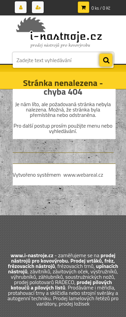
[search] (106, 60)
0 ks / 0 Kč (101, 8)
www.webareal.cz (83, 175)
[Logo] (59, 33)
